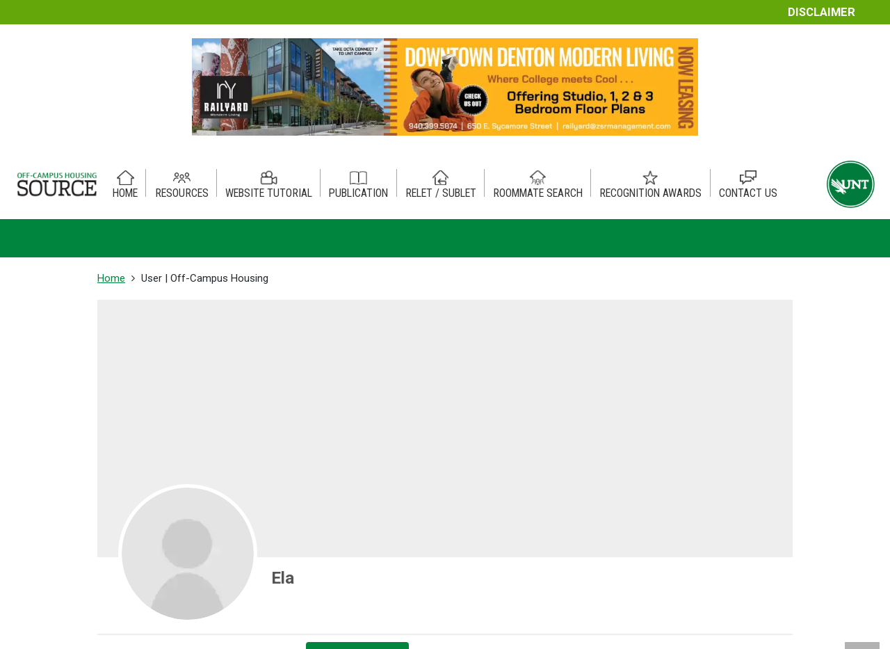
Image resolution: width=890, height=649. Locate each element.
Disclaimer (821, 12)
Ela (282, 578)
